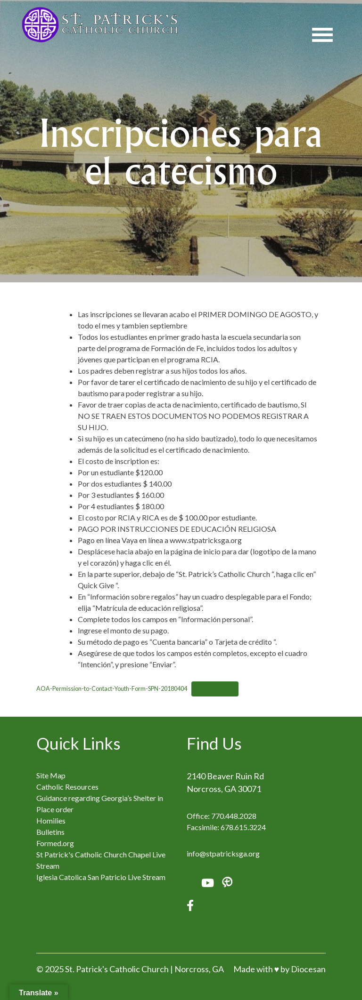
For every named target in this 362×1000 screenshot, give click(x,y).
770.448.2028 (233, 815)
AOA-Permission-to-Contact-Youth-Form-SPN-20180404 (111, 688)
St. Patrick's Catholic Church (117, 969)
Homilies (51, 820)
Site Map (51, 775)
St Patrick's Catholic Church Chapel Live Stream (100, 860)
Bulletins (50, 831)
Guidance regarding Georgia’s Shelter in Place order (99, 803)
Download (211, 688)
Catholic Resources (67, 786)
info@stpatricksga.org (223, 853)
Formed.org (55, 843)
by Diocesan (303, 969)
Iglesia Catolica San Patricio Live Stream (100, 876)
